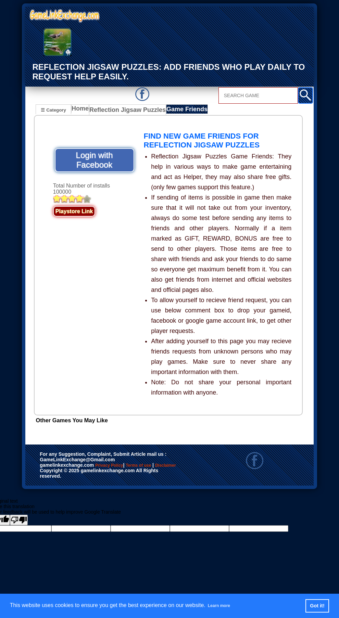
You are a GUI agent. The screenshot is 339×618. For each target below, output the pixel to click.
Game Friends (178, 110)
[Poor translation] (19, 520)
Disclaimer (70, 472)
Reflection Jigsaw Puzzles (125, 110)
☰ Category (53, 109)
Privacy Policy (116, 465)
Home (81, 110)
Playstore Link (74, 211)
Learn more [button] (223, 605)
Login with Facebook (94, 160)
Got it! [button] (317, 605)
